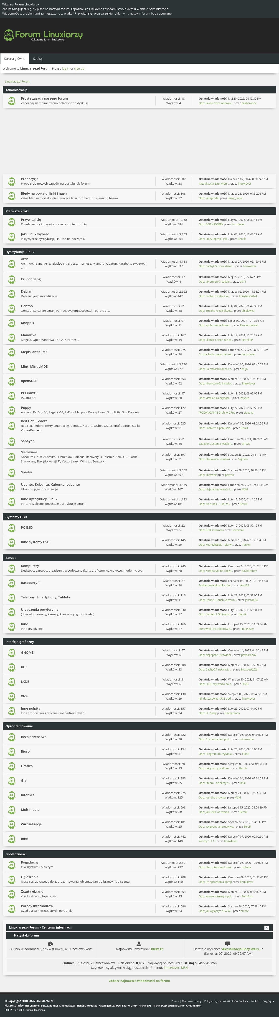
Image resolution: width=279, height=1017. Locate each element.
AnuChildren (193, 1005)
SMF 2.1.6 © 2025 (15, 1010)
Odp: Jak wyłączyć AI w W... (215, 911)
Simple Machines (35, 1010)
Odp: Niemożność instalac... (216, 383)
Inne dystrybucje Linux (39, 499)
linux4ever (244, 184)
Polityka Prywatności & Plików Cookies (226, 1001)
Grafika (27, 765)
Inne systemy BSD (35, 542)
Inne (24, 624)
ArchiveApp (160, 1005)
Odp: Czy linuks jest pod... (215, 739)
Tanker (246, 545)
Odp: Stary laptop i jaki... (214, 239)
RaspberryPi (30, 582)
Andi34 (244, 585)
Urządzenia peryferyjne (39, 609)
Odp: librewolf (208, 475)
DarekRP (247, 340)
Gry (24, 780)
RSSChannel (32, 1005)
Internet (27, 795)
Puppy (26, 407)
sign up (79, 68)
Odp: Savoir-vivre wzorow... (216, 103)
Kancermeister (249, 325)
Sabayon (28, 441)
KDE (24, 667)
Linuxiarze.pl (67, 1005)
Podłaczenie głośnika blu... (215, 585)
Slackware (29, 452)
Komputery (30, 565)
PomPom (247, 896)
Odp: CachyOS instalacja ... (215, 669)
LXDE (25, 681)
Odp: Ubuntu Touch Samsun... (218, 600)
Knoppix (27, 322)
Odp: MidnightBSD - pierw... (216, 545)
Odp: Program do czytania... (216, 754)
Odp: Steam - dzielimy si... (215, 783)
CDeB (245, 684)
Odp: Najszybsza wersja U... (216, 489)
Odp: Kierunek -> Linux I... (215, 504)
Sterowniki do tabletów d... (215, 629)
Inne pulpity (30, 708)
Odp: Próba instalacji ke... (215, 296)
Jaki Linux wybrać (35, 234)
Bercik (242, 239)
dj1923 (246, 444)
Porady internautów (37, 906)
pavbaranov (248, 103)
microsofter (246, 739)
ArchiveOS (145, 1005)
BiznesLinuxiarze (86, 1005)
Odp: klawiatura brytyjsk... (215, 398)
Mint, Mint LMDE (34, 366)
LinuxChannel (49, 1005)
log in (66, 68)
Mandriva (28, 335)
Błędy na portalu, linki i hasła (44, 193)
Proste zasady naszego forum (44, 98)
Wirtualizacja (31, 824)
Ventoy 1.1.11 (207, 841)
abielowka (248, 311)
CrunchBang (31, 279)
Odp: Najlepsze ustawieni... (216, 655)
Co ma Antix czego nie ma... (216, 354)
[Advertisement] (139, 142)
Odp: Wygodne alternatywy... (217, 827)
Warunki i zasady (191, 1001)
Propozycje (29, 178)
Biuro (25, 751)
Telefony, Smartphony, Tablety (45, 597)
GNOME (27, 652)
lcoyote (244, 398)
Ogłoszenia (29, 876)
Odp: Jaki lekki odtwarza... (215, 812)
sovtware (238, 530)
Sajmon (243, 459)
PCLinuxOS (29, 393)
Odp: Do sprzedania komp (215, 882)
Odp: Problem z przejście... (215, 428)
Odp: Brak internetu (212, 530)
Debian (26, 291)
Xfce (24, 696)
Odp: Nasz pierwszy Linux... (216, 867)
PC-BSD (27, 527)
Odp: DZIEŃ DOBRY (211, 224)
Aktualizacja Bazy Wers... (214, 184)
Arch (24, 258)
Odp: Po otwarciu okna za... (216, 369)
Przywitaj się (31, 219)
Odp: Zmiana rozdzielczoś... (216, 311)
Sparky (26, 472)
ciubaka (249, 412)
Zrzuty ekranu (32, 891)
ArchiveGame (176, 1005)
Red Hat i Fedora (34, 421)
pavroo (229, 475)
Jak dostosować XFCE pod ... (216, 699)
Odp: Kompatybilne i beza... (216, 571)
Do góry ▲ (268, 1001)
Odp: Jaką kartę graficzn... (215, 768)
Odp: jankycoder (209, 198)
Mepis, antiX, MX (34, 351)
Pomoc (175, 1001)
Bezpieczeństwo (34, 736)
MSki (245, 489)
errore (245, 911)
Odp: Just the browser (212, 797)
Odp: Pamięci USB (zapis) (214, 614)
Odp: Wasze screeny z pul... (216, 896)
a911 (243, 282)
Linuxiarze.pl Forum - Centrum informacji (40, 927)
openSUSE (29, 380)
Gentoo (27, 306)
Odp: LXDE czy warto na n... (216, 684)
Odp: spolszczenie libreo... (215, 325)
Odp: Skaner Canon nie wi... (216, 340)
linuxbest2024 (248, 296)
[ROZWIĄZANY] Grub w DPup (217, 412)
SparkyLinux (129, 1005)
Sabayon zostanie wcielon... (216, 444)
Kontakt (255, 1001)
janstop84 (251, 600)
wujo (245, 369)
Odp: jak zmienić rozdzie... (215, 282)
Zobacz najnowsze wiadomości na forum (139, 981)
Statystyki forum (24, 935)
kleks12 (157, 949)
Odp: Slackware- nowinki (214, 459)
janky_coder (235, 198)
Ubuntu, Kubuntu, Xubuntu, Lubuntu (50, 484)
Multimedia (30, 809)
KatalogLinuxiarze (110, 1005)
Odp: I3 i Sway (207, 713)
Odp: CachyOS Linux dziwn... (217, 266)
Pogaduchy (29, 862)
